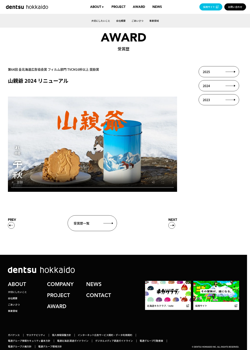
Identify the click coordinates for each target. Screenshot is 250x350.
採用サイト (209, 6)
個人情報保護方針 (61, 335)
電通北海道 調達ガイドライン (73, 340)
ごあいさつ (14, 304)
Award (139, 7)
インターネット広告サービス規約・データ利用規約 (105, 335)
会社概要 (12, 298)
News (157, 7)
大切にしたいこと (17, 292)
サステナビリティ (35, 335)
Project (118, 7)
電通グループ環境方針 (50, 346)
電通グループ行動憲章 (151, 340)
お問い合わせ (235, 6)
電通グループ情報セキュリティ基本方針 (29, 340)
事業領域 (12, 310)
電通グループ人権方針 (19, 346)
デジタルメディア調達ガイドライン (114, 340)
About (95, 7)
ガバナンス (14, 335)
